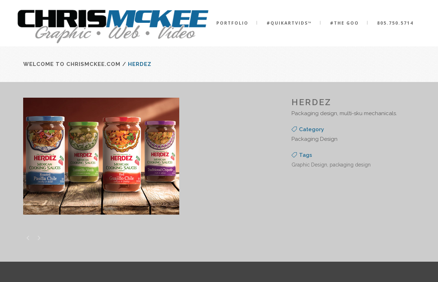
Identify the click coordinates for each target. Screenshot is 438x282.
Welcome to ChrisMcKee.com (71, 64)
